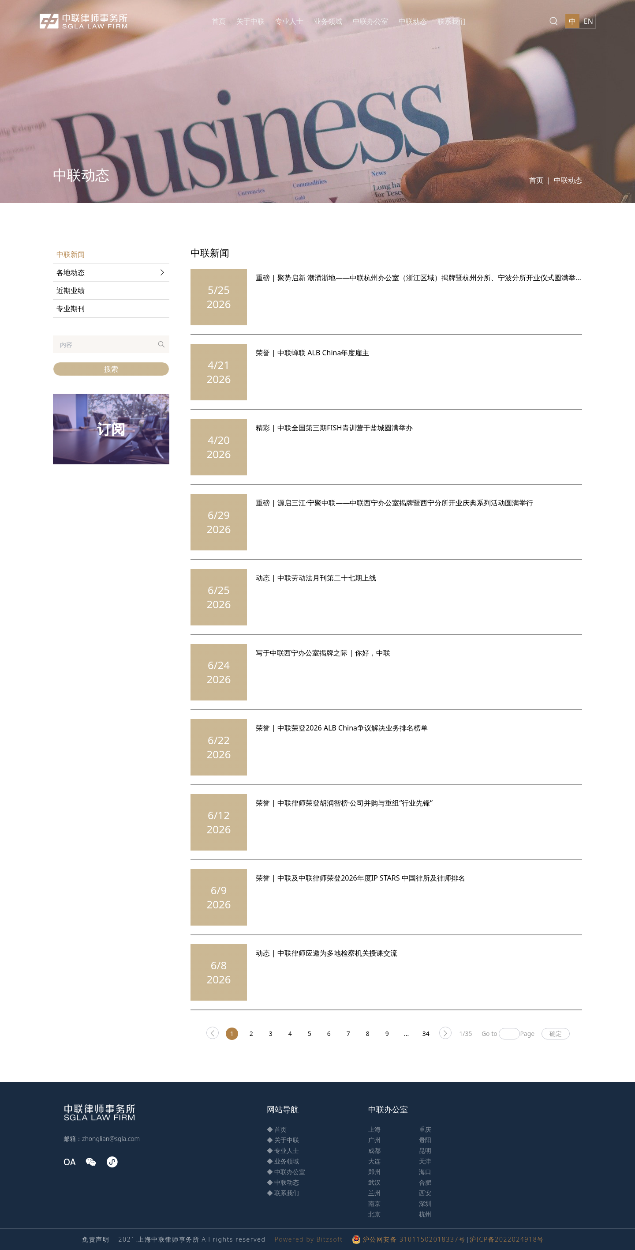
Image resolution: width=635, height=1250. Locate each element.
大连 (374, 1161)
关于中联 (250, 21)
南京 (374, 1203)
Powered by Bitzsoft (308, 1239)
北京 (374, 1214)
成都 (374, 1150)
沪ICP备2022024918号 (507, 1239)
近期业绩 (70, 290)
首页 (219, 21)
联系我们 (451, 21)
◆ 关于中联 (283, 1140)
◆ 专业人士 (283, 1150)
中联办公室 (370, 21)
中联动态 (413, 21)
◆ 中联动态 (283, 1182)
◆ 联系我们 (283, 1193)
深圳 (425, 1203)
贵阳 (425, 1140)
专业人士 (289, 21)
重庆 (425, 1129)
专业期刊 (70, 308)
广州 (374, 1140)
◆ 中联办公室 (286, 1171)
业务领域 (328, 21)
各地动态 (112, 272)
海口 (425, 1171)
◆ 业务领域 (283, 1161)
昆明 (425, 1150)
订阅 (111, 428)
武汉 (374, 1182)
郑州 (374, 1171)
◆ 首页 (277, 1129)
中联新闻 (70, 254)
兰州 (374, 1193)
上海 (374, 1129)
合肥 (425, 1182)
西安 (425, 1193)
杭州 (425, 1214)
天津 (425, 1161)
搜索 (111, 369)
